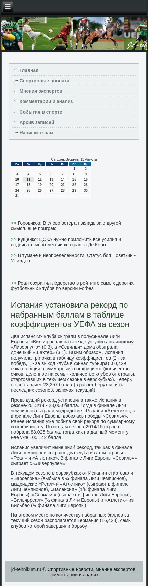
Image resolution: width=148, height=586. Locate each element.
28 (63, 190)
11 (28, 179)
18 (28, 185)
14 (63, 179)
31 (17, 196)
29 (74, 190)
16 (86, 179)
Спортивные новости (44, 80)
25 (28, 190)
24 (17, 190)
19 (40, 185)
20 (51, 185)
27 (51, 190)
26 (40, 190)
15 (74, 179)
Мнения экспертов (40, 91)
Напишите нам (36, 132)
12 (40, 179)
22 (74, 185)
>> (14, 223)
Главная (28, 70)
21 (63, 185)
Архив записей (36, 122)
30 (86, 190)
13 (51, 179)
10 (17, 179)
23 (86, 185)
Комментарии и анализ (46, 101)
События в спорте (40, 112)
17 (17, 185)
